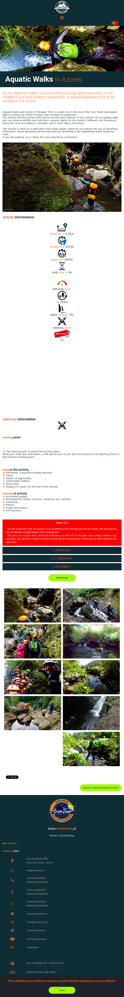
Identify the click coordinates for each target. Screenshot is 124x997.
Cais (28, 857)
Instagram (32, 921)
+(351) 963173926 (36, 901)
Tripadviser (32, 946)
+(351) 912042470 (36, 889)
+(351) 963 (32, 877)
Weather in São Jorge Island (41, 971)
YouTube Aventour (36, 938)
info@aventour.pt (35, 869)
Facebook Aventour (36, 913)
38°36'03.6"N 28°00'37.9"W (48, 962)
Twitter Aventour (35, 929)
